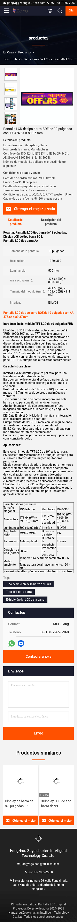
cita (71, 10)
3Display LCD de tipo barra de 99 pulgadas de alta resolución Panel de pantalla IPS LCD (56, 804)
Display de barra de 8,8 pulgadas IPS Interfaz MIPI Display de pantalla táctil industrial (20, 804)
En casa (8, 52)
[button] (11, 123)
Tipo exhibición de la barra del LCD (26, 59)
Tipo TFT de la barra (19, 591)
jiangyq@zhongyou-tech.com (25, 3)
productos (25, 52)
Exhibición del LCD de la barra (25, 599)
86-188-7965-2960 (61, 3)
